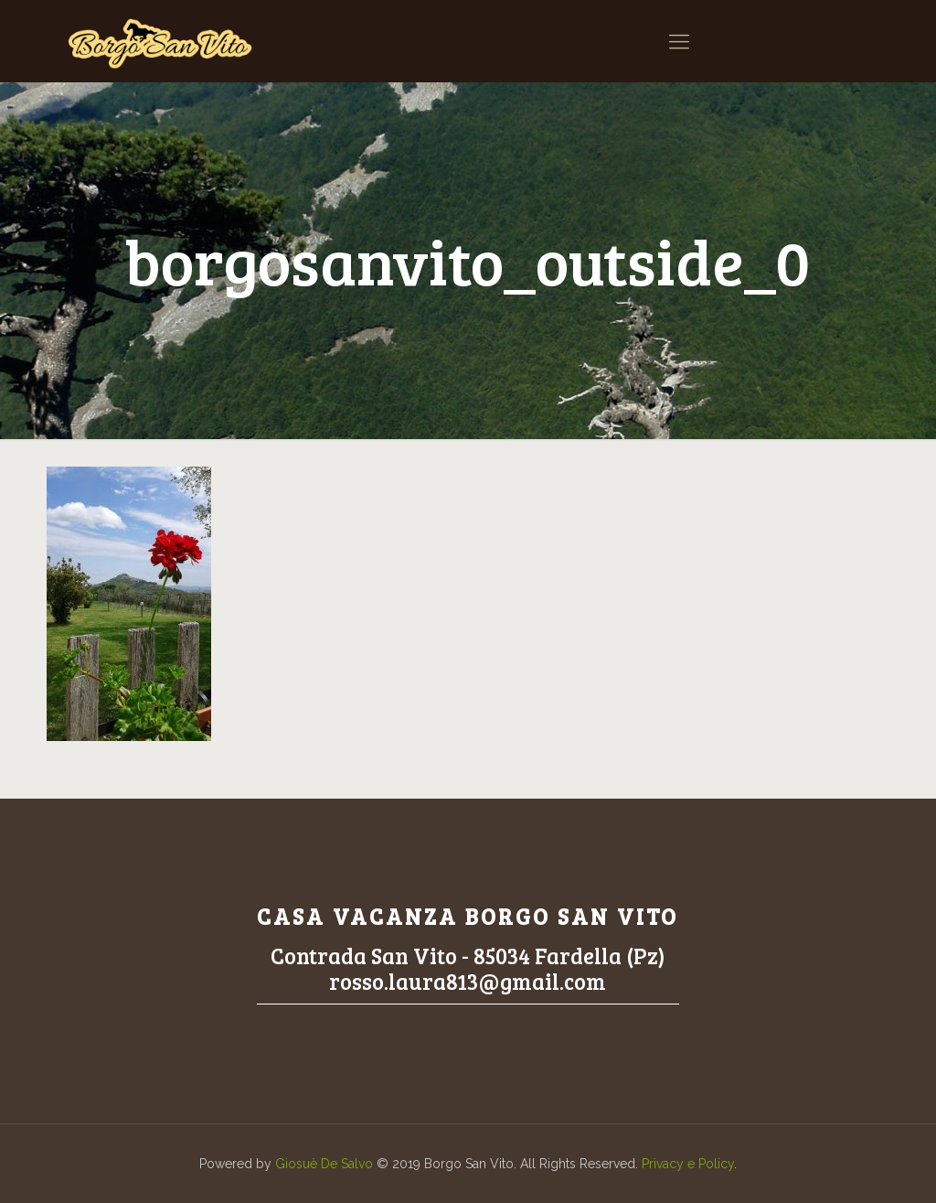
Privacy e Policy (688, 1163)
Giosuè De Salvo (324, 1163)
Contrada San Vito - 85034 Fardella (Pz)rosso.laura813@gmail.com (468, 968)
